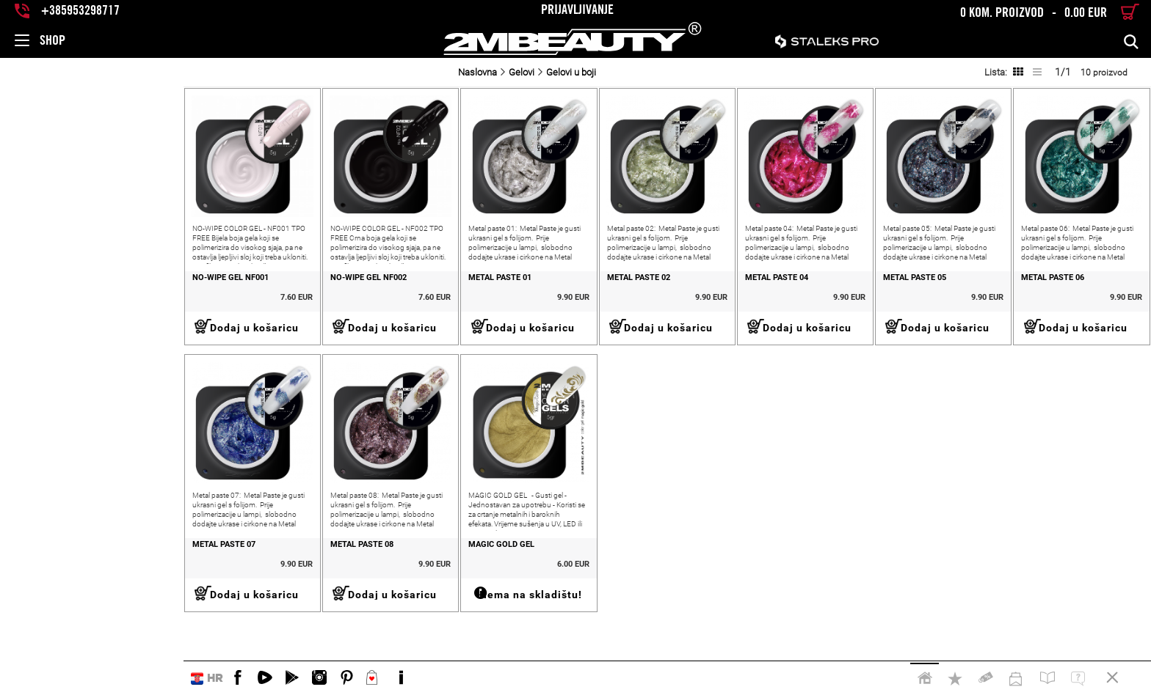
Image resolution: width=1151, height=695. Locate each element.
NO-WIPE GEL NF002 (211, 304)
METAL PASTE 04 (698, 304)
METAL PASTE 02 (533, 304)
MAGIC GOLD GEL (371, 596)
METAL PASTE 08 (204, 596)
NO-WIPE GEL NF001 (47, 304)
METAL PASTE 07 (40, 596)
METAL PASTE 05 (862, 304)
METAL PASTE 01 (369, 304)
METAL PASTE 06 (1027, 304)
